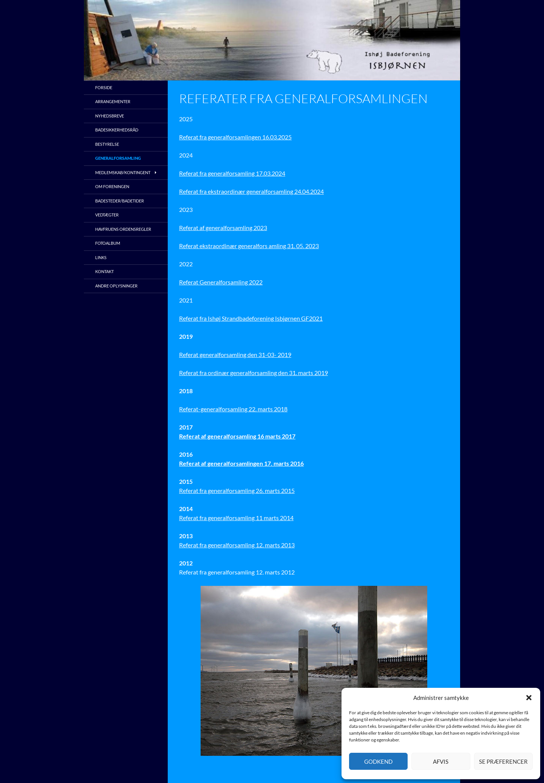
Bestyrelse (107, 144)
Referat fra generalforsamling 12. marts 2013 (237, 544)
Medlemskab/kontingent (122, 172)
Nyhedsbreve (109, 115)
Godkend (378, 761)
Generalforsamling (118, 158)
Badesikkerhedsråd (116, 129)
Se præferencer (503, 761)
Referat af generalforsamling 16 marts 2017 (237, 436)
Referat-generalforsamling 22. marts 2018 (233, 408)
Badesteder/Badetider (119, 200)
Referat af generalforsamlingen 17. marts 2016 (241, 463)
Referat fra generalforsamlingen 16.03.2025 (235, 137)
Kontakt (104, 271)
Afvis (440, 761)
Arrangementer (112, 101)
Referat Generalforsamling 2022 (221, 282)
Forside (103, 87)
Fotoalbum (107, 243)
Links (101, 257)
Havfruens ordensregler (123, 229)
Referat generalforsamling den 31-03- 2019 (235, 354)
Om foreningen (112, 186)
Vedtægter (107, 214)
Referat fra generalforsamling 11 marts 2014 (236, 517)
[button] (529, 697)
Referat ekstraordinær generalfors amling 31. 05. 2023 (249, 245)
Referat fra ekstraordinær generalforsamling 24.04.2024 (251, 191)
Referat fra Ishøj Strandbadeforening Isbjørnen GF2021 (251, 318)
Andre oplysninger (116, 285)
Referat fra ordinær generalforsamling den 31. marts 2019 (253, 372)
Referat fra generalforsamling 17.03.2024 (232, 173)
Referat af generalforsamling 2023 (223, 227)
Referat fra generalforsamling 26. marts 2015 (237, 490)
